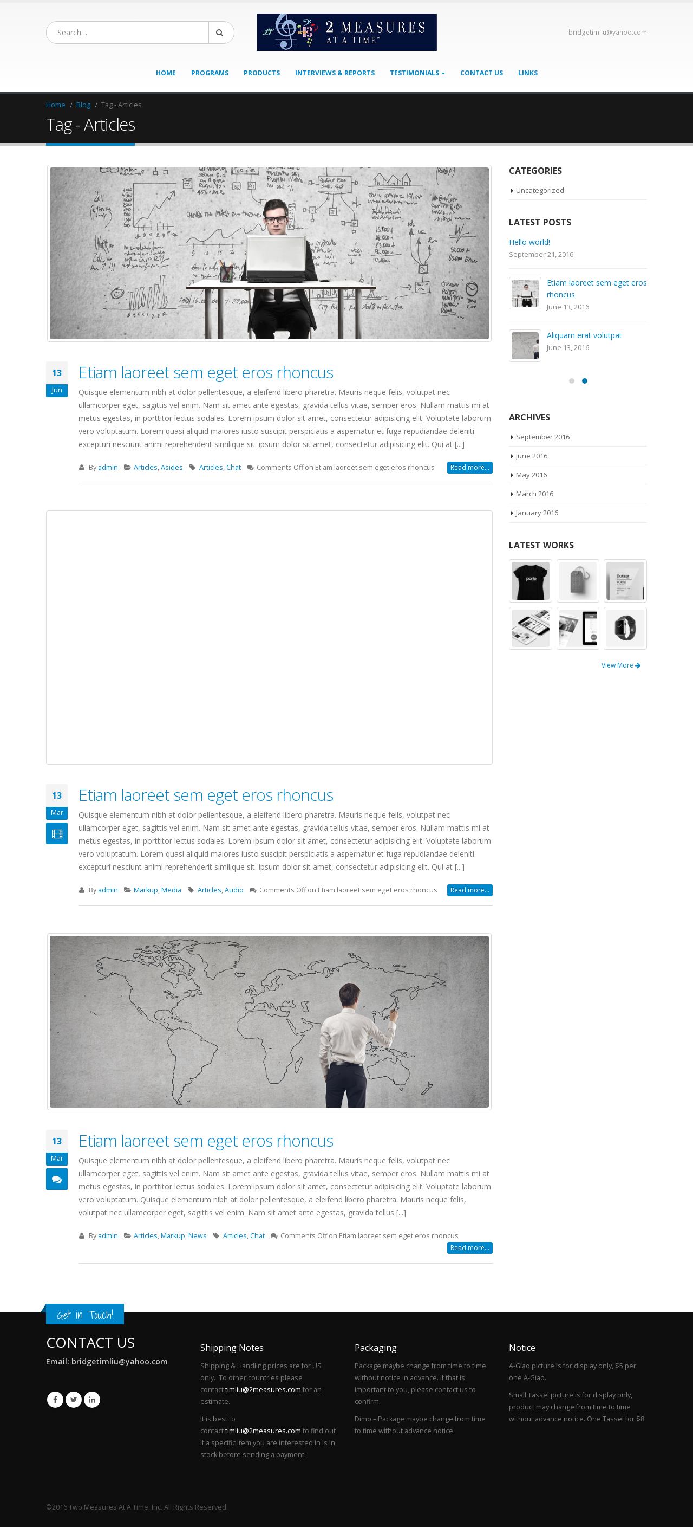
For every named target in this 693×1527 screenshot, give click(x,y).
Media (171, 890)
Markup (146, 890)
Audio (234, 890)
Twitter (74, 1400)
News (197, 1235)
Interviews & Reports (335, 72)
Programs (209, 72)
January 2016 (537, 512)
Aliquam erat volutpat (584, 335)
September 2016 (543, 437)
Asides (172, 467)
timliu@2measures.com (263, 1389)
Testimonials (414, 72)
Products (262, 72)
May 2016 (531, 475)
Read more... (469, 467)
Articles (146, 467)
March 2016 (534, 494)
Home (166, 72)
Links (528, 72)
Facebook (55, 1400)
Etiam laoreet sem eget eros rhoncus (206, 372)
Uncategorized (540, 190)
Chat (233, 467)
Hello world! (529, 242)
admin (108, 467)
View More (621, 665)
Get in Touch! (85, 1315)
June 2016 (531, 456)
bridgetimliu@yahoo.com (607, 32)
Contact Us (481, 72)
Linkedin (92, 1400)
